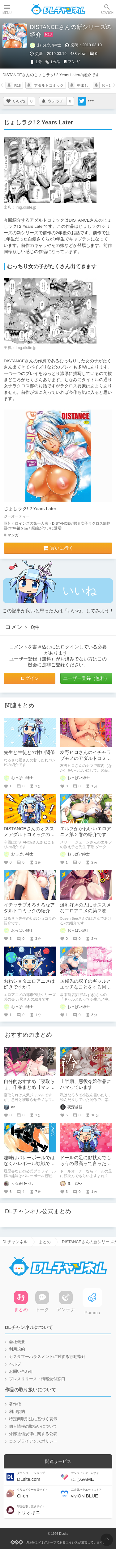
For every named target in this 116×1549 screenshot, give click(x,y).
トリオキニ (37, 1510)
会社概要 (17, 1342)
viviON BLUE (91, 1493)
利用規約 (17, 1349)
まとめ (45, 1242)
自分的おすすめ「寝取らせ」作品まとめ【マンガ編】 (29, 1087)
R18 (17, 85)
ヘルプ (15, 1364)
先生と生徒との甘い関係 (29, 752)
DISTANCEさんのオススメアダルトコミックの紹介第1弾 (29, 834)
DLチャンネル (58, 9)
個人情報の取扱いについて (33, 1426)
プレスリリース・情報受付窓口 (37, 1379)
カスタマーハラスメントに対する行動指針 (47, 1357)
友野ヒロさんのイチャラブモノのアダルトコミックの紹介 (85, 758)
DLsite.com (37, 1477)
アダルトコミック (49, 85)
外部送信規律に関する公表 (33, 1434)
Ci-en (37, 1493)
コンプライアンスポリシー (33, 1441)
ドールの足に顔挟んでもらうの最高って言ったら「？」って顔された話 (85, 1163)
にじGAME (91, 1477)
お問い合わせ (21, 1371)
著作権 (15, 1404)
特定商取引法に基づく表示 (33, 1419)
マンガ (74, 62)
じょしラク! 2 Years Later (30, 508)
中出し (82, 85)
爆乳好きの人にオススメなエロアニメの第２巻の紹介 (85, 910)
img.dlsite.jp (26, 207)
